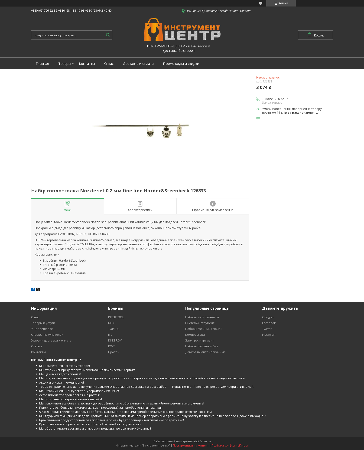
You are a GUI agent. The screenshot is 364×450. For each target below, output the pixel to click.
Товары (64, 63)
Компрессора (195, 334)
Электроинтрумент (199, 340)
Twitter (267, 329)
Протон (113, 352)
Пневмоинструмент (199, 323)
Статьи (36, 346)
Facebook (269, 323)
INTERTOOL (116, 317)
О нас (109, 63)
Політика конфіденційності (230, 445)
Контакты (87, 63)
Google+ (268, 317)
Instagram (269, 334)
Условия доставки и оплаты (51, 340)
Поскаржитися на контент (191, 445)
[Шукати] (107, 35)
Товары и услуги (43, 323)
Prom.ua (205, 441)
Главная (42, 63)
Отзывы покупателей (47, 334)
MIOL (111, 323)
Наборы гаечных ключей (203, 329)
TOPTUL (113, 329)
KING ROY (115, 340)
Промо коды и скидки (181, 63)
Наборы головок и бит (201, 346)
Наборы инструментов (202, 317)
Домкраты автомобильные (205, 352)
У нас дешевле (42, 329)
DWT (111, 346)
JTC (110, 334)
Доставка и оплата (138, 63)
